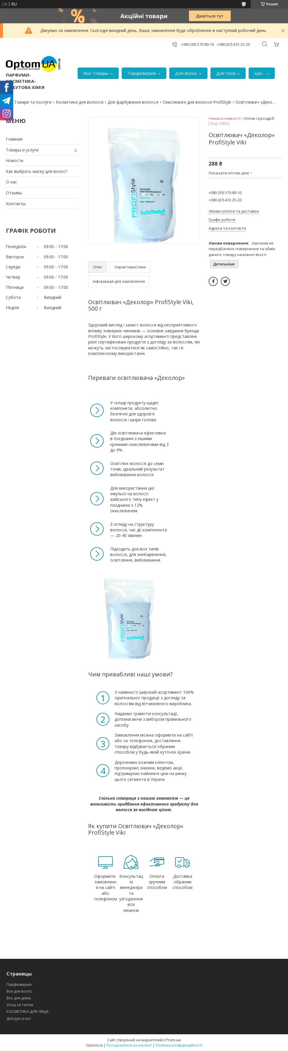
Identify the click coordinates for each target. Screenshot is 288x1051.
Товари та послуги (32, 102)
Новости (14, 160)
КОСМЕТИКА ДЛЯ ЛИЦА (27, 1011)
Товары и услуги (22, 150)
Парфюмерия (142, 73)
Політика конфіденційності (178, 1045)
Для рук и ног (18, 1018)
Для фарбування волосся (133, 102)
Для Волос (186, 73)
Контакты (16, 203)
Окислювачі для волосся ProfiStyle (197, 102)
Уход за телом (19, 1004)
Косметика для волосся (79, 102)
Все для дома (18, 998)
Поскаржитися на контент (129, 1045)
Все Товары (95, 73)
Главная (14, 139)
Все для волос (19, 991)
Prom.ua (173, 1039)
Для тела (225, 73)
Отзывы (14, 193)
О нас (11, 182)
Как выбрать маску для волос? (36, 171)
